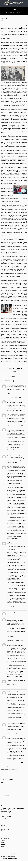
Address (3, 806)
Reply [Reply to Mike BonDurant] (22, 640)
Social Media (5, 838)
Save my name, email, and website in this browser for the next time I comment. (14, 779)
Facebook (3, 840)
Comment (3, 782)
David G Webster (10, 608)
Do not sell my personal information (8, 856)
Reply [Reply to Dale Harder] (21, 676)
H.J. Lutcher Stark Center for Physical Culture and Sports (12, 808)
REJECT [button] (14, 858)
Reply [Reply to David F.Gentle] (22, 762)
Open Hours (4, 823)
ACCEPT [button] (10, 858)
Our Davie (5, 23)
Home (7, 12)
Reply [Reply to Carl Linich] (21, 462)
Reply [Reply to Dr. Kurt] (20, 397)
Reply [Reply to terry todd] (21, 538)
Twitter (2, 842)
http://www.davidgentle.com (12, 759)
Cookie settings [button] (4, 858)
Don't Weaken (13, 12)
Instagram (3, 844)
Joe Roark (9, 452)
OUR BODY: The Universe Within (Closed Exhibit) (13, 375)
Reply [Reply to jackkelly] (20, 719)
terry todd (9, 538)
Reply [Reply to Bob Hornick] (21, 410)
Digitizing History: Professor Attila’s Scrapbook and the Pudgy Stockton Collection (15, 370)
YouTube (3, 846)
